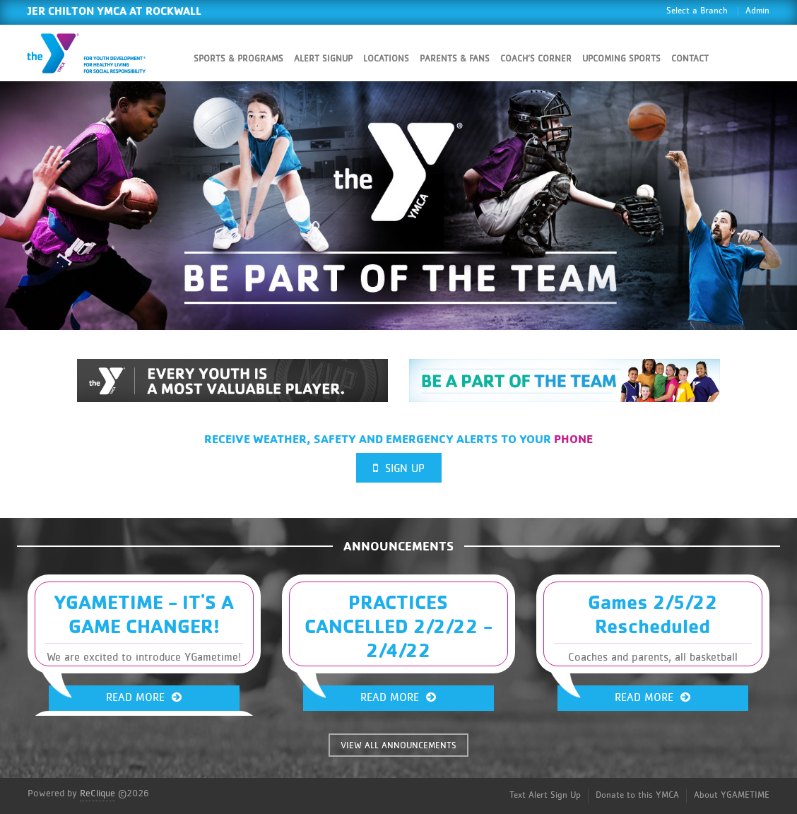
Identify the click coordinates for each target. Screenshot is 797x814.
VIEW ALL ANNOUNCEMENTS (398, 745)
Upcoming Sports (621, 59)
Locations (386, 59)
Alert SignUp (323, 59)
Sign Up (399, 468)
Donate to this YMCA (637, 795)
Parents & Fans (455, 59)
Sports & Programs (238, 59)
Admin (757, 11)
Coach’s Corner (536, 59)
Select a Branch (697, 11)
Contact (690, 59)
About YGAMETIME (731, 795)
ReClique (97, 793)
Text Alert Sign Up (545, 795)
